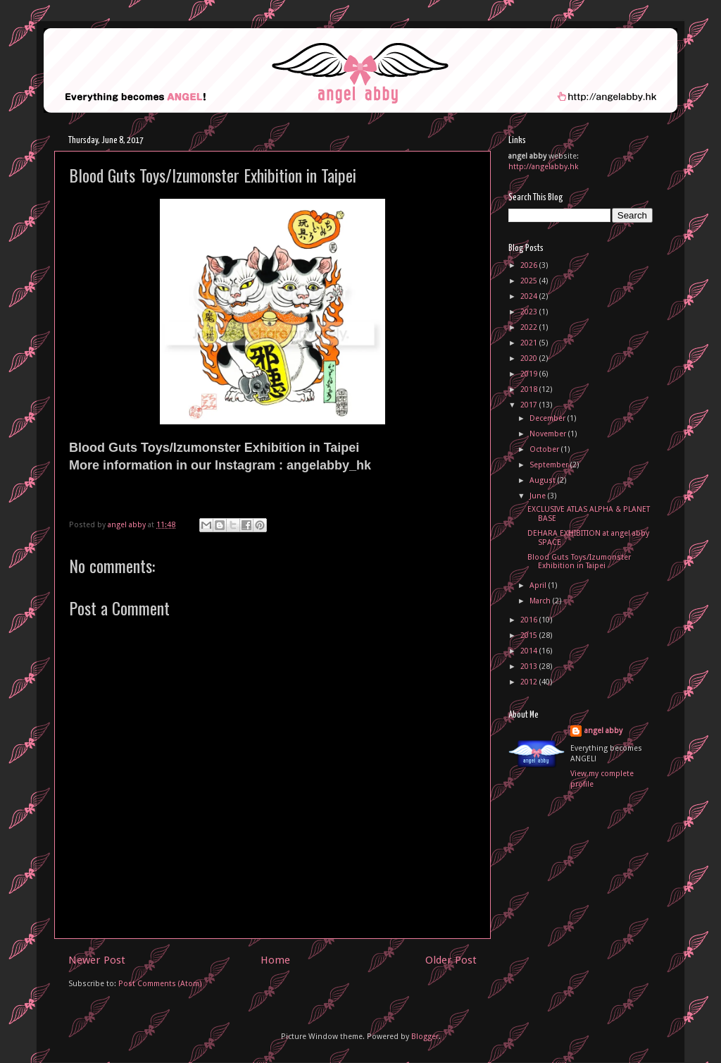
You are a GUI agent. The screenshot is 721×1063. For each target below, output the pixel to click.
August (543, 480)
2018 (529, 389)
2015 (529, 635)
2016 (529, 620)
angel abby (603, 730)
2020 (529, 358)
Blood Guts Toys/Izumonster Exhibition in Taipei (579, 562)
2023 (529, 312)
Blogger (425, 1036)
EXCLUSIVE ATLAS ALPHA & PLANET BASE (588, 514)
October (545, 449)
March (541, 601)
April (538, 585)
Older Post (451, 960)
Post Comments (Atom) (160, 983)
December (548, 418)
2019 (529, 374)
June (538, 495)
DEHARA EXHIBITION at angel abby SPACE (588, 538)
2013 (529, 666)
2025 (529, 280)
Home (275, 960)
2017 (529, 405)
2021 (529, 343)
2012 (529, 682)
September (549, 464)
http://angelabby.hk (543, 166)
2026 (529, 265)
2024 (529, 296)
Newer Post (96, 960)
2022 (529, 327)
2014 (529, 651)
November (548, 433)
